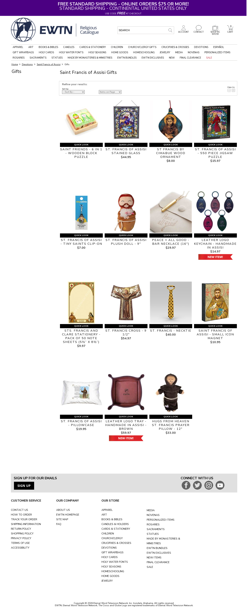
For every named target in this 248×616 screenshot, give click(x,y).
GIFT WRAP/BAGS (112, 552)
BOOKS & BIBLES (111, 519)
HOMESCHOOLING (112, 571)
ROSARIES (153, 524)
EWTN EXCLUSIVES (159, 553)
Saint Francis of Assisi (49, 64)
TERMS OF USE (20, 543)
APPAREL (107, 510)
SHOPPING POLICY (22, 533)
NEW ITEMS (154, 557)
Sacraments (38, 57)
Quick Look (81, 144)
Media (179, 52)
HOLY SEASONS (111, 566)
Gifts (66, 64)
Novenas (193, 52)
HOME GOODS (110, 576)
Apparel (18, 47)
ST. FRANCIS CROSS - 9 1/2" (126, 333)
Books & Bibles (48, 47)
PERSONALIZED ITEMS (160, 520)
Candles (68, 47)
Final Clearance (190, 57)
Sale (209, 57)
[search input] (145, 30)
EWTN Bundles (127, 57)
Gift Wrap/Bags (23, 52)
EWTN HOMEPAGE (67, 514)
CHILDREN (107, 533)
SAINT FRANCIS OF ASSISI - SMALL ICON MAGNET (215, 334)
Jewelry (165, 52)
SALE (150, 567)
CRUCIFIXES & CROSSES (116, 543)
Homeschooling (144, 52)
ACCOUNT (183, 31)
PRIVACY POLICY (21, 538)
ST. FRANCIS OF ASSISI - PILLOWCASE (81, 423)
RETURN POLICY (21, 529)
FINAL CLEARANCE (158, 562)
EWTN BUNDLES (157, 548)
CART (230, 31)
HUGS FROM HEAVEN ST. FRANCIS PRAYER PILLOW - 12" (171, 425)
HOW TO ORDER (21, 514)
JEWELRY (107, 581)
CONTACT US (19, 510)
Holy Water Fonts (71, 52)
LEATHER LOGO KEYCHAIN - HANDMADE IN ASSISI (215, 244)
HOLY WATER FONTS (114, 562)
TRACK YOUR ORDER (24, 519)
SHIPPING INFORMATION (26, 524)
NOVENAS (153, 515)
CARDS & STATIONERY (115, 529)
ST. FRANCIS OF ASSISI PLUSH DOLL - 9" (126, 242)
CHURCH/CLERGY (112, 538)
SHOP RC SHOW (215, 32)
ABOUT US (63, 510)
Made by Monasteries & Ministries (90, 57)
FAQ (58, 524)
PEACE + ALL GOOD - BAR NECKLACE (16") (170, 242)
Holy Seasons (97, 52)
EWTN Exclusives (153, 57)
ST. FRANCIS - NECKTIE (170, 331)
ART (104, 514)
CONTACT (198, 31)
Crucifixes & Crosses (175, 47)
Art (31, 47)
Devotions (201, 47)
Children (117, 47)
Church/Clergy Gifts (142, 47)
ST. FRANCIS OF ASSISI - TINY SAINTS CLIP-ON (81, 242)
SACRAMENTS (156, 529)
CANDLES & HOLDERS (115, 524)
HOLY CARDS (109, 557)
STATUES (153, 534)
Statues (57, 57)
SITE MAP (62, 519)
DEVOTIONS (109, 548)
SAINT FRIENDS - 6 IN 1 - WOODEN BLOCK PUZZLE (81, 153)
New (172, 57)
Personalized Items (217, 52)
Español (218, 47)
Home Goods (119, 52)
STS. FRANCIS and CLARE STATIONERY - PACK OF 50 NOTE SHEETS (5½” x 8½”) (81, 336)
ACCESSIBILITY (20, 548)
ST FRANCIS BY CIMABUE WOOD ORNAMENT (170, 153)
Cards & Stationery (92, 47)
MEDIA (151, 510)
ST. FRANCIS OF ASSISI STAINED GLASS (126, 151)
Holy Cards (46, 52)
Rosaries (19, 57)
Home (15, 64)
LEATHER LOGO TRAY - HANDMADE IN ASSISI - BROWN (126, 425)
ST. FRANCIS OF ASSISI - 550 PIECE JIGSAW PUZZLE (215, 153)
